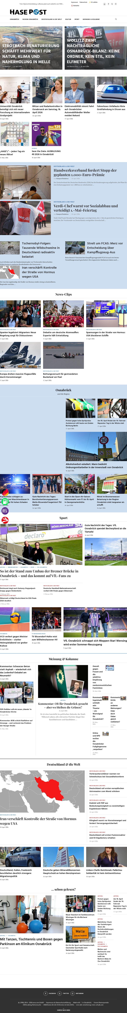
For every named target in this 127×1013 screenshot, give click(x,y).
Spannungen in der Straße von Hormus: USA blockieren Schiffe (105, 334)
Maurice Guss (74, 66)
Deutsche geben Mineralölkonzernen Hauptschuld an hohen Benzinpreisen (61, 871)
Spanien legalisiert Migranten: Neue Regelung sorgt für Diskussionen (18, 334)
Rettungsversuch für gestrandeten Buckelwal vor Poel (60, 375)
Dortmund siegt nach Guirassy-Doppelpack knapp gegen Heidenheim (17, 589)
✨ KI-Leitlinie (93, 2)
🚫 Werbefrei (75, 5)
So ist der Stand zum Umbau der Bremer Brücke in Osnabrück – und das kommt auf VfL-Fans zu (39, 573)
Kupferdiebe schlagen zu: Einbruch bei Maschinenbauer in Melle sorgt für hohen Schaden (14, 499)
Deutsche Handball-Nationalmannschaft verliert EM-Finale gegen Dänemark (59, 589)
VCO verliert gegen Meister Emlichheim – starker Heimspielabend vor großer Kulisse (14, 641)
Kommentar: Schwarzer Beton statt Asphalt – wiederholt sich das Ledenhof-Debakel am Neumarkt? (15, 671)
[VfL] (5, 511)
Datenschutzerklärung (63, 1002)
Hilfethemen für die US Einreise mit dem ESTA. (58, 1005)
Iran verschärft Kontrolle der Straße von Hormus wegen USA (39, 272)
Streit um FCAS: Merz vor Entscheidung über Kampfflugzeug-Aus (105, 248)
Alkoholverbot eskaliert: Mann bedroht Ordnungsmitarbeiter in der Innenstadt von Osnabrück (94, 465)
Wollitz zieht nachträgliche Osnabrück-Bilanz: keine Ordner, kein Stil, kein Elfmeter (93, 51)
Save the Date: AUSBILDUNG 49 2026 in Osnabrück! (46, 153)
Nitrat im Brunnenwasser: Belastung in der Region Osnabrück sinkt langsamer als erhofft (110, 501)
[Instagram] (115, 4)
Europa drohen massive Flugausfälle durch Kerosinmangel (18, 375)
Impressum (74, 2)
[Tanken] (5, 502)
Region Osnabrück (30, 19)
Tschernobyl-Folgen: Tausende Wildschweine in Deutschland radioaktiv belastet (41, 250)
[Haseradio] (5, 520)
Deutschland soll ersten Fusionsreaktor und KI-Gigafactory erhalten (107, 837)
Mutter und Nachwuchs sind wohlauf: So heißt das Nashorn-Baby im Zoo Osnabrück (104, 955)
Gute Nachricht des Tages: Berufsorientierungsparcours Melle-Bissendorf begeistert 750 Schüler (47, 501)
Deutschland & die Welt (51, 19)
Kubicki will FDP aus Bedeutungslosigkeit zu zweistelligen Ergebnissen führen (106, 806)
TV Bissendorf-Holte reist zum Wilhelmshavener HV (45, 638)
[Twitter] (112, 4)
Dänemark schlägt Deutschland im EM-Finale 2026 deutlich (18, 599)
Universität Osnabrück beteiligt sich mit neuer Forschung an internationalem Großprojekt (15, 111)
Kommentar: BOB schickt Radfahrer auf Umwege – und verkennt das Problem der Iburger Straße (16, 723)
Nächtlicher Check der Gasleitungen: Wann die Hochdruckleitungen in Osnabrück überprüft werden (106, 928)
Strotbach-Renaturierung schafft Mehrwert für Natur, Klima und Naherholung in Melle (30, 54)
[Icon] (20, 314)
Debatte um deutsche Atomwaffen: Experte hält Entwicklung (61, 334)
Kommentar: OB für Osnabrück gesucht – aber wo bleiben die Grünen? (63, 705)
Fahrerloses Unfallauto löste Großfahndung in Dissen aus (111, 108)
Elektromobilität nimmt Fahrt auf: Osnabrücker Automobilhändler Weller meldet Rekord (79, 111)
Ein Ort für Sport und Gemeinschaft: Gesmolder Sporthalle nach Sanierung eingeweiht (80, 948)
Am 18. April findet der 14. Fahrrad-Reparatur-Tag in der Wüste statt (112, 422)
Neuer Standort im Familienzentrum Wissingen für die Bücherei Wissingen (80, 917)
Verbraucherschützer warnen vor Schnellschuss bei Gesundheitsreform (106, 775)
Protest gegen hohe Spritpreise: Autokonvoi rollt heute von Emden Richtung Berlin (79, 423)
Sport (77, 19)
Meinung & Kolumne (91, 19)
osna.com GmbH (38, 1002)
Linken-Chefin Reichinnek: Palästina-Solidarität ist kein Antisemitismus (104, 871)
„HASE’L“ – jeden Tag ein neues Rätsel (12, 153)
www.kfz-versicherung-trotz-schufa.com (89, 1005)
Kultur (68, 19)
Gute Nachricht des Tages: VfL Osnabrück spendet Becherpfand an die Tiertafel (105, 529)
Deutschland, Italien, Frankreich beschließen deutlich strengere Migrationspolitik (16, 873)
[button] (15, 4)
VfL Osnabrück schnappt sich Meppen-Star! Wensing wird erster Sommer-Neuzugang (95, 643)
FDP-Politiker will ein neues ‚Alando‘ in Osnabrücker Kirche (15, 710)
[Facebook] (108, 4)
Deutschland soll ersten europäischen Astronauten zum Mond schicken (106, 790)
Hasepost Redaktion (62, 178)
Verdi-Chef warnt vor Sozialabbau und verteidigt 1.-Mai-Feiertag (86, 208)
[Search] (116, 19)
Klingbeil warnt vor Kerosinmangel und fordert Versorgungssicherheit (107, 822)
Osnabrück (14, 19)
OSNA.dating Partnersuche (32, 1005)
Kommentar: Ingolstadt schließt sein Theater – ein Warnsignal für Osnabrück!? (98, 708)
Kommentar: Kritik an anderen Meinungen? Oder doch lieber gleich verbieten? (116, 709)
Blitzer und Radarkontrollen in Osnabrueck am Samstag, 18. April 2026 (47, 109)
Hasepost (7, 66)
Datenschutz (83, 2)
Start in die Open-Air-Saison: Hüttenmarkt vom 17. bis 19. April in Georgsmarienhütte (79, 499)
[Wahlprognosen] (5, 492)
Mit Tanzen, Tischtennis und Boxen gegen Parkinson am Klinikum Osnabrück (31, 942)
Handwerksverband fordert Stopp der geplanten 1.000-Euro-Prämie (85, 172)
